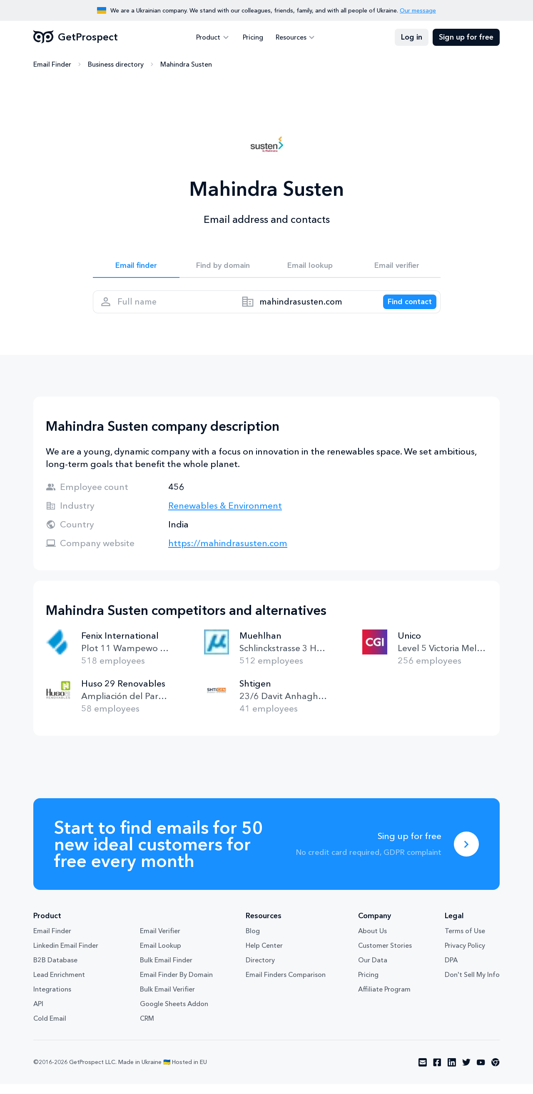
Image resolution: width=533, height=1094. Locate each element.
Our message (418, 10)
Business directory (116, 64)
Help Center (264, 955)
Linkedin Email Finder (65, 955)
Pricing (253, 37)
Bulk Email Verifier (167, 999)
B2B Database (55, 970)
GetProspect (75, 37)
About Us (372, 941)
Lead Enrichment (59, 984)
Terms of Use (465, 941)
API (38, 1013)
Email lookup (310, 267)
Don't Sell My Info (472, 984)
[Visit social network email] (422, 1072)
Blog (253, 941)
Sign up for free (466, 37)
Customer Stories (385, 955)
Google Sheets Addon (174, 1013)
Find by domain (223, 267)
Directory (260, 970)
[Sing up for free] (466, 854)
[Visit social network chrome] (495, 1072)
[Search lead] (403, 308)
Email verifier (396, 267)
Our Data (372, 970)
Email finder (136, 267)
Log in (411, 37)
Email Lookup (160, 955)
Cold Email (49, 1028)
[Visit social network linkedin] (452, 1072)
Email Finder (52, 64)
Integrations (52, 999)
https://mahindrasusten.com (227, 553)
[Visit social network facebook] (437, 1072)
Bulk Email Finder (166, 970)
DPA (451, 970)
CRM (147, 1028)
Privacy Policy (465, 955)
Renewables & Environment (225, 515)
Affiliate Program (384, 999)
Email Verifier (160, 941)
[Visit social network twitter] (466, 1072)
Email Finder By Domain (176, 984)
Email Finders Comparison (286, 984)
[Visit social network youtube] (481, 1072)
